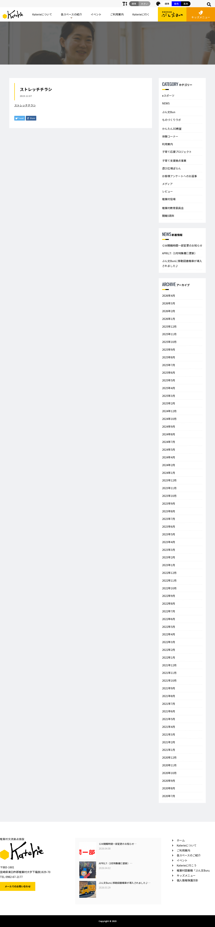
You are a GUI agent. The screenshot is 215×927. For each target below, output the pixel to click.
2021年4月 (168, 727)
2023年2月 (168, 557)
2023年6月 (168, 526)
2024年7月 (168, 442)
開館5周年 (168, 216)
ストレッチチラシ (25, 105)
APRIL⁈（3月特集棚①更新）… (115, 863)
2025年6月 (168, 372)
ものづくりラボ (171, 120)
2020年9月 (168, 781)
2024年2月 (168, 465)
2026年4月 (168, 295)
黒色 (185, 3)
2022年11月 (169, 580)
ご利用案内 (117, 14)
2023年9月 (168, 503)
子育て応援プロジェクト (177, 152)
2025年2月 (168, 403)
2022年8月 (168, 603)
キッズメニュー (200, 15)
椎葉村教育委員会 (173, 208)
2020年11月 (169, 765)
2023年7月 (168, 519)
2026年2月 (168, 311)
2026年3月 (168, 303)
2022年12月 (169, 573)
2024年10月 (169, 419)
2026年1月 (168, 319)
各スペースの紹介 (71, 14)
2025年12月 (169, 326)
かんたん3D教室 (172, 129)
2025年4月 (168, 388)
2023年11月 (169, 488)
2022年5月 (168, 627)
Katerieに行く (140, 14)
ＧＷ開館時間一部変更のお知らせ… (117, 843)
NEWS (166, 103)
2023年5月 (168, 534)
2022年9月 (168, 596)
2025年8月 (168, 357)
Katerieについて (42, 14)
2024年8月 (168, 434)
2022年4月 (168, 634)
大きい (144, 3)
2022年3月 (168, 642)
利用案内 (167, 144)
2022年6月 (168, 619)
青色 (176, 3)
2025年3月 (168, 396)
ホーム (181, 840)
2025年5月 (168, 380)
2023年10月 (169, 496)
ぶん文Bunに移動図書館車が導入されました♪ (182, 263)
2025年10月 (169, 342)
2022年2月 (168, 650)
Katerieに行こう (187, 865)
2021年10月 (169, 680)
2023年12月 (169, 480)
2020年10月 (169, 773)
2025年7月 (168, 365)
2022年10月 (169, 588)
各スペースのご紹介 (189, 855)
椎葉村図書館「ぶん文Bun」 (194, 870)
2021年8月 (168, 696)
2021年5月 (168, 719)
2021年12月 (169, 665)
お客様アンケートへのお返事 (179, 176)
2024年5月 (168, 449)
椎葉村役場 (169, 199)
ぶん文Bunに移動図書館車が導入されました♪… (124, 882)
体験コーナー (170, 136)
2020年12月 (169, 757)
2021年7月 (168, 704)
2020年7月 (168, 796)
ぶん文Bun (168, 112)
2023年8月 (168, 511)
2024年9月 (168, 426)
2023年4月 (168, 542)
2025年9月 (168, 349)
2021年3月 (168, 734)
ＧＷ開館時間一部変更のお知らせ (182, 245)
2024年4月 (168, 457)
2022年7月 (168, 611)
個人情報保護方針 (187, 880)
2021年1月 (168, 750)
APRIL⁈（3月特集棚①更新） (179, 253)
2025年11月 (169, 334)
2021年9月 (168, 688)
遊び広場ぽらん (171, 168)
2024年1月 (168, 473)
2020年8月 (168, 788)
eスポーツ (168, 95)
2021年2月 (168, 742)
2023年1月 (168, 565)
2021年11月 (169, 673)
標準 (167, 3)
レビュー (167, 191)
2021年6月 (168, 711)
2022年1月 (168, 657)
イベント (96, 14)
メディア (167, 184)
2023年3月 (168, 550)
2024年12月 (169, 411)
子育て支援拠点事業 (174, 161)
